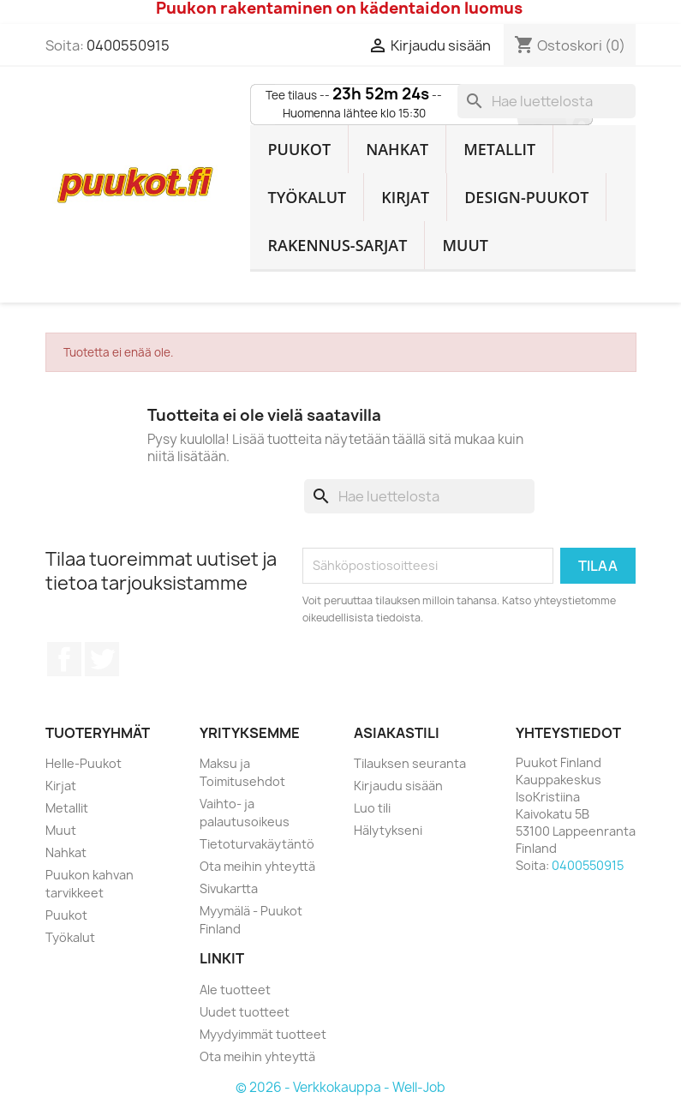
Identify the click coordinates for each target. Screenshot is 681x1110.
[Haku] (546, 101)
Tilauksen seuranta (410, 763)
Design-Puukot (526, 197)
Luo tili (372, 808)
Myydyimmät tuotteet (263, 1034)
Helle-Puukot (83, 763)
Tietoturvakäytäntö (257, 844)
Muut (465, 245)
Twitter (102, 659)
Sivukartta (229, 888)
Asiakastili (396, 732)
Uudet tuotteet (245, 1012)
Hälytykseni (388, 830)
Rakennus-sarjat (337, 245)
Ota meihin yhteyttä (257, 866)
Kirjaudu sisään (398, 785)
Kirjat (405, 197)
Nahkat (397, 149)
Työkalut (306, 197)
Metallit (499, 149)
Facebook (64, 659)
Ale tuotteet (235, 989)
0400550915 (128, 45)
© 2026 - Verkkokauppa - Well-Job (340, 1087)
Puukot (299, 149)
